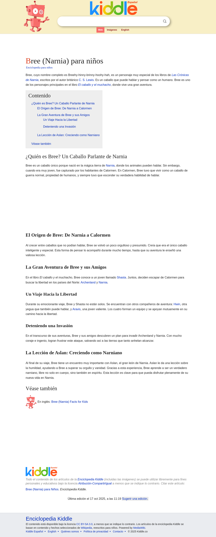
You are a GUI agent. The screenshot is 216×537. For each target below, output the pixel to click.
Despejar (157, 21)
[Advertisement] (108, 44)
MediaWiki (139, 527)
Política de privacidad (96, 531)
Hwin (177, 304)
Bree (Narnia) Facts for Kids (69, 401)
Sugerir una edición (134, 498)
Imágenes (112, 30)
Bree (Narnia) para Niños (42, 489)
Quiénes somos (70, 531)
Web (100, 30)
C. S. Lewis (86, 80)
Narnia (110, 165)
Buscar (164, 21)
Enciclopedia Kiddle (90, 479)
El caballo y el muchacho (94, 84)
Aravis (76, 309)
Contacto (118, 531)
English (125, 30)
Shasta (121, 277)
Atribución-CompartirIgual (95, 483)
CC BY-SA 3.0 (84, 524)
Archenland (88, 282)
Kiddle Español (34, 531)
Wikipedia (86, 527)
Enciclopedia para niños (39, 67)
